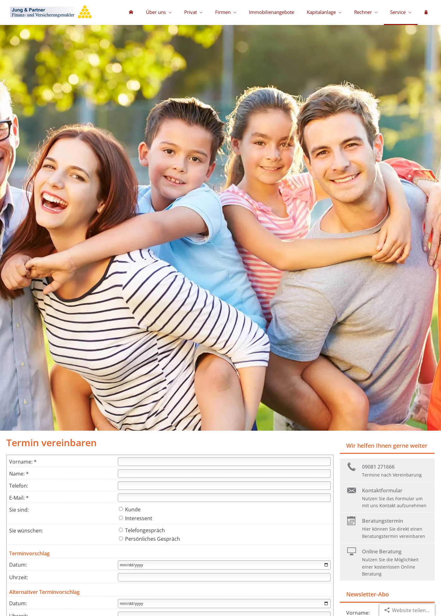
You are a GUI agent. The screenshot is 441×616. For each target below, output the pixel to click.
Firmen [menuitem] (223, 12)
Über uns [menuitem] (156, 12)
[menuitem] (131, 12)
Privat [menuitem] (190, 12)
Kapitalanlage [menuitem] (321, 12)
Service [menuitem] (398, 12)
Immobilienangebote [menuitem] (271, 12)
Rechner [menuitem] (363, 12)
